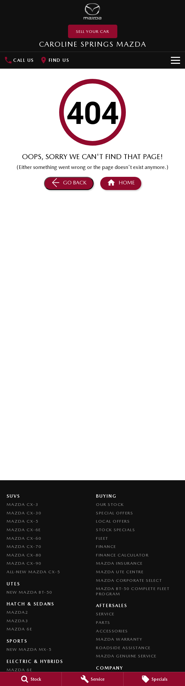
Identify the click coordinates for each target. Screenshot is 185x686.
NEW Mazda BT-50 (30, 592)
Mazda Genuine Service (126, 655)
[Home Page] (92, 11)
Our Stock (110, 504)
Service (105, 613)
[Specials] (154, 679)
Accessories (112, 630)
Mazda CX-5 (22, 521)
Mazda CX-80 (24, 555)
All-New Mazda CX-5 (33, 571)
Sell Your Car (92, 31)
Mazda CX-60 (24, 538)
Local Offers (113, 521)
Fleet (102, 538)
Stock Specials (115, 529)
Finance (106, 546)
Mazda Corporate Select (129, 580)
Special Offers (114, 512)
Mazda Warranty (119, 639)
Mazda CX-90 (24, 563)
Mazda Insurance (119, 563)
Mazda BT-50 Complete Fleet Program (133, 591)
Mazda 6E (19, 629)
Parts (103, 622)
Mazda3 (17, 620)
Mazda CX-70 (24, 546)
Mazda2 (17, 612)
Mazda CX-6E (24, 529)
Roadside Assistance (123, 647)
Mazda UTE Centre (120, 571)
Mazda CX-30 (24, 512)
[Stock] (30, 679)
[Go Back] (69, 183)
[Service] (92, 679)
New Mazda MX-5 (29, 649)
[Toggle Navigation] (175, 60)
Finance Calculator (122, 555)
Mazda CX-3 (22, 504)
